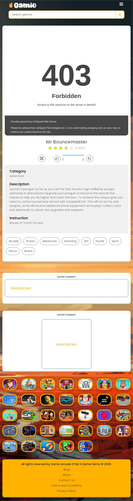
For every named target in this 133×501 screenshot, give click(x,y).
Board (28, 251)
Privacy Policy (66, 491)
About (66, 475)
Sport (115, 241)
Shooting (70, 241)
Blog (66, 469)
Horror (13, 251)
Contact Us (66, 480)
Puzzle (100, 241)
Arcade (14, 241)
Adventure (49, 241)
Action (30, 241)
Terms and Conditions (66, 486)
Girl (86, 241)
